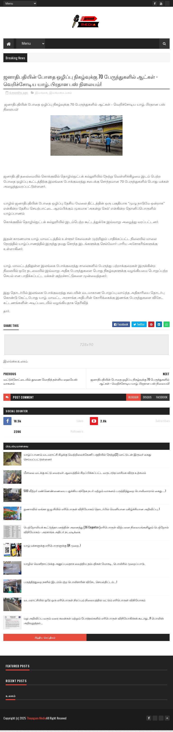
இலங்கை (41, 94)
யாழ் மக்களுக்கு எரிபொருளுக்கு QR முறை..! (52, 547)
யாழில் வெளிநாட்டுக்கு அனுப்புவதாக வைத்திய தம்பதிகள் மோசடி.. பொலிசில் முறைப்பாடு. (84, 565)
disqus (147, 399)
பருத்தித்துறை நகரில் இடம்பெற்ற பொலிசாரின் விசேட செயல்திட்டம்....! (70, 583)
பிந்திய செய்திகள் (44, 639)
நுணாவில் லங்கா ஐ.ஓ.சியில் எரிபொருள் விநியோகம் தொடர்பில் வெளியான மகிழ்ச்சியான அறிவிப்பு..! (92, 510)
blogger (133, 399)
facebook (161, 399)
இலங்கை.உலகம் (60, 94)
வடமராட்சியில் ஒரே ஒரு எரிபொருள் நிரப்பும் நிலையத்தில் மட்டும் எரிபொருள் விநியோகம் (84, 601)
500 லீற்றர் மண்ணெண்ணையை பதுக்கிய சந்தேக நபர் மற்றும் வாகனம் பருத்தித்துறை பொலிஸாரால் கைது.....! (95, 492)
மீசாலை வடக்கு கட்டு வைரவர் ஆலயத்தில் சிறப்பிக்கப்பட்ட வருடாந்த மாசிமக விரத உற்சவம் (85, 474)
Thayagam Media (36, 719)
